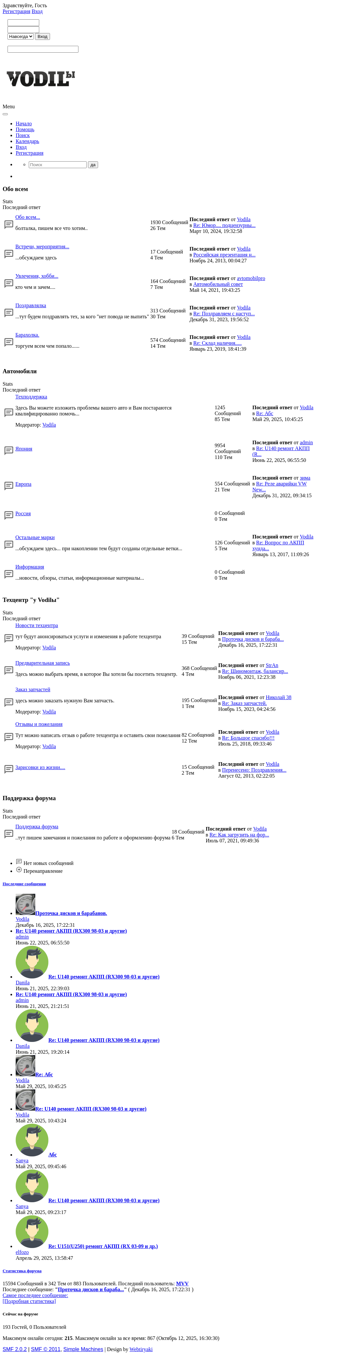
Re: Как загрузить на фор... (239, 834)
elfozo (22, 1252)
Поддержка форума (36, 826)
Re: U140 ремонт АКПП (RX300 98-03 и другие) (71, 931)
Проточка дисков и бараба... (253, 639)
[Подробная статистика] (29, 1301)
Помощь (25, 129)
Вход (37, 11)
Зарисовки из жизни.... (40, 767)
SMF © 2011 (45, 1349)
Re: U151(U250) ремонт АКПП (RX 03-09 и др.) (103, 1246)
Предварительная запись (42, 663)
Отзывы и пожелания (38, 724)
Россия (23, 513)
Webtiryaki (141, 1349)
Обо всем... (27, 217)
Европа (23, 484)
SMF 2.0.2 (15, 1349)
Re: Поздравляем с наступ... (224, 313)
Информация (29, 567)
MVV (182, 1283)
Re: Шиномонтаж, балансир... (255, 671)
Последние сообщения (24, 883)
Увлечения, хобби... (36, 276)
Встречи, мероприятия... (42, 246)
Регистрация (16, 11)
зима (305, 478)
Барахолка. (27, 335)
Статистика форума (22, 1270)
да (93, 164)
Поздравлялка (30, 305)
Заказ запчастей (32, 689)
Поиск (23, 135)
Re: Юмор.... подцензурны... (224, 225)
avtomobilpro (251, 278)
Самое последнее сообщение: (35, 1295)
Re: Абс (264, 413)
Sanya (22, 1160)
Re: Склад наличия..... (217, 343)
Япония (23, 448)
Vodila (243, 219)
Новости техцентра (36, 625)
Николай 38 (279, 697)
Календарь (27, 141)
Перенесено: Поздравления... (254, 770)
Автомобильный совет (218, 284)
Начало (24, 123)
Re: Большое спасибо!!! (248, 738)
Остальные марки (35, 537)
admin (306, 442)
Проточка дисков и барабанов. (71, 913)
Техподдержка (31, 396)
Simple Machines (83, 1349)
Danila (23, 982)
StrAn (272, 665)
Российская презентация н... (224, 254)
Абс (52, 1154)
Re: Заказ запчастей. (244, 703)
